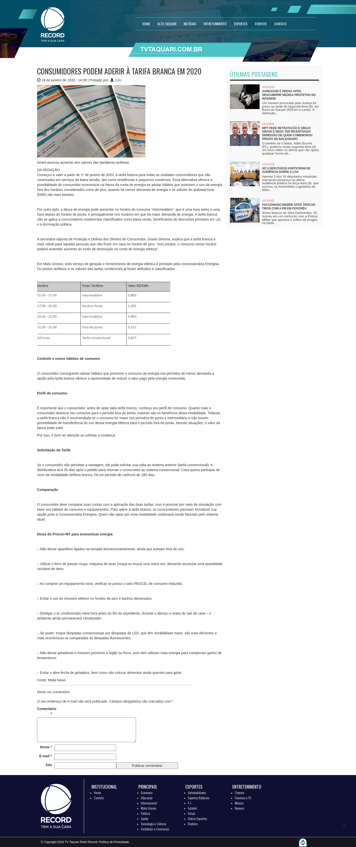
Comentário (44, 711)
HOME (146, 23)
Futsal (191, 813)
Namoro (239, 808)
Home (97, 792)
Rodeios (193, 823)
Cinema (239, 792)
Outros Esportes (197, 818)
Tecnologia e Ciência (153, 823)
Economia (147, 792)
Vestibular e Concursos (155, 828)
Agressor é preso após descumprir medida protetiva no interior (289, 95)
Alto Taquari (166, 23)
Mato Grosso (148, 808)
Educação (147, 797)
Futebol (192, 808)
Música (239, 802)
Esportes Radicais (198, 797)
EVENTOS (261, 23)
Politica (145, 813)
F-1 (189, 802)
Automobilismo (197, 792)
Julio (118, 80)
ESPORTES (240, 23)
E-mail (45, 756)
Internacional (149, 802)
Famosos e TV (243, 797)
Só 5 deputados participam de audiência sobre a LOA (286, 170)
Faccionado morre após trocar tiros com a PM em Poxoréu (288, 206)
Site (48, 765)
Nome (46, 747)
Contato (99, 797)
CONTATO (280, 23)
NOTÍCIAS (190, 23)
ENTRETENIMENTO (214, 23)
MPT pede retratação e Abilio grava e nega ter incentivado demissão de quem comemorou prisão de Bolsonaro (287, 133)
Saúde (144, 818)
